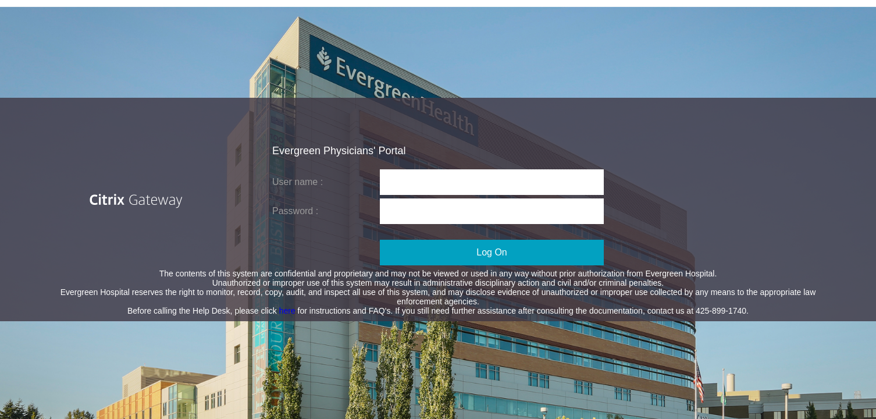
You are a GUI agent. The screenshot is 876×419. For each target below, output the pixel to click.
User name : (297, 182)
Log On (491, 252)
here (288, 310)
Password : (295, 211)
